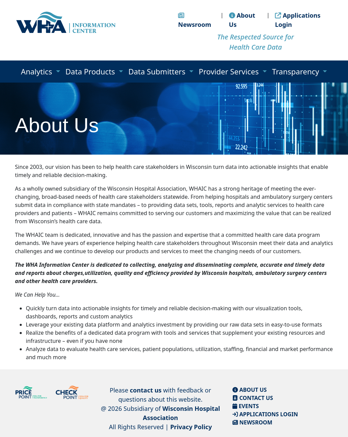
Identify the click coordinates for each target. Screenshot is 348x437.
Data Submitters (158, 71)
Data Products (91, 71)
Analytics (37, 71)
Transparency (296, 71)
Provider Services (230, 71)
